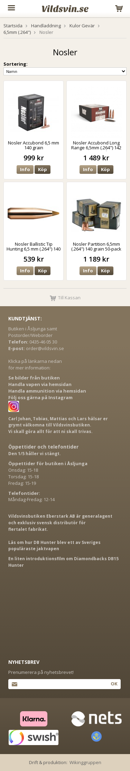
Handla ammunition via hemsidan (47, 391)
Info (25, 169)
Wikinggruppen (85, 762)
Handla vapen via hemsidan (40, 384)
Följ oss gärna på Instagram (40, 397)
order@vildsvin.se (45, 348)
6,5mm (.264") (17, 32)
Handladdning (46, 25)
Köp (42, 169)
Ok (114, 683)
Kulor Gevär (82, 25)
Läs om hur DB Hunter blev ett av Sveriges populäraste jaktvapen (54, 545)
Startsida (12, 25)
